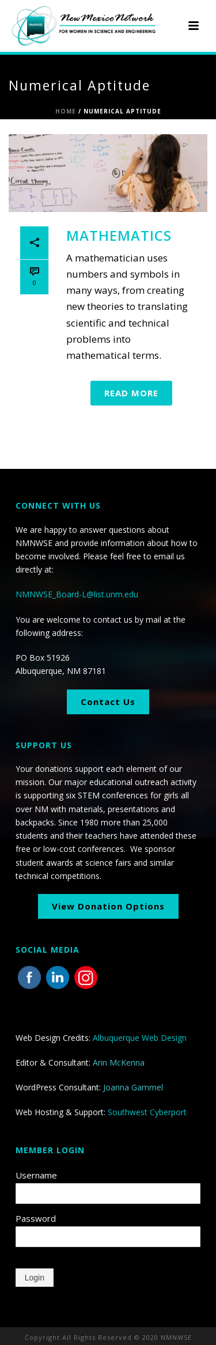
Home (65, 111)
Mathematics (119, 235)
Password (36, 1218)
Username (36, 1175)
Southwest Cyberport (147, 1112)
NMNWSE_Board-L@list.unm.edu (77, 594)
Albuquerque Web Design (140, 1037)
